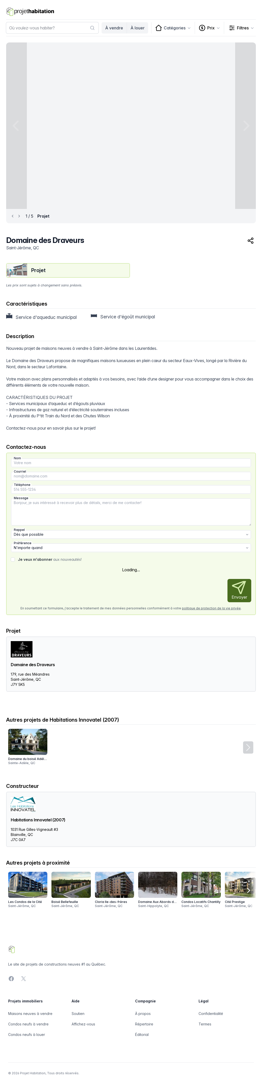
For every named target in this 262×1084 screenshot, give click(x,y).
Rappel (19, 530)
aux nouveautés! (50, 559)
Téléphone (22, 485)
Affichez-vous (83, 1024)
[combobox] (52, 27)
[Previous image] (16, 125)
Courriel (20, 471)
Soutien (78, 1013)
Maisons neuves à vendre (30, 1013)
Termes (205, 1024)
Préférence (22, 543)
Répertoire (144, 1024)
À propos (143, 1013)
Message (21, 498)
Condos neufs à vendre (28, 1024)
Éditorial (142, 1034)
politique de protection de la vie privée (211, 608)
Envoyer (239, 590)
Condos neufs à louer (26, 1034)
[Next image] (245, 125)
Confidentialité (211, 1013)
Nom (17, 458)
